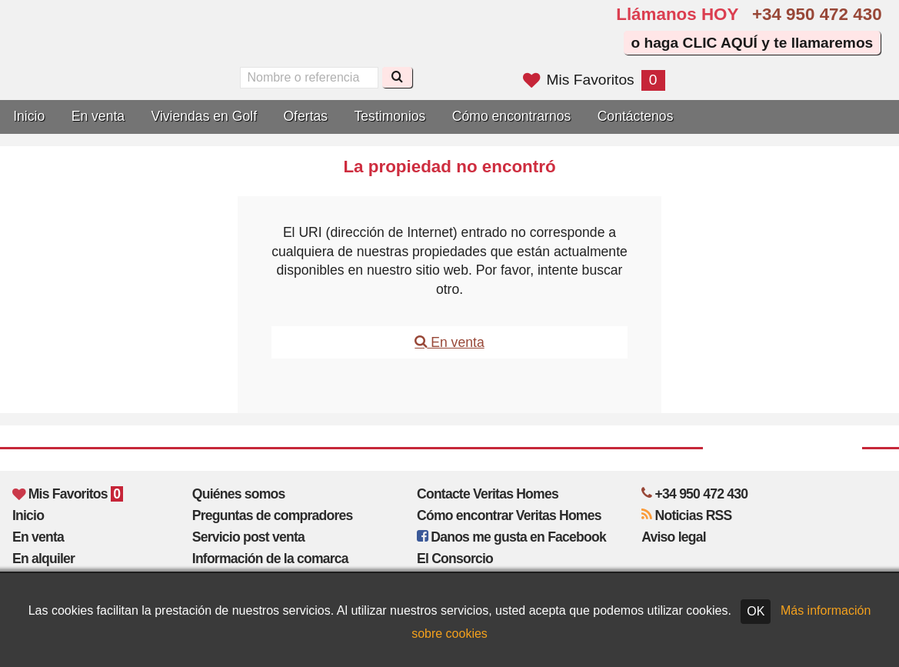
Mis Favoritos (594, 80)
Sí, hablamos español (293, 40)
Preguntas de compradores (272, 515)
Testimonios (390, 116)
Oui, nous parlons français (326, 40)
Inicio (29, 116)
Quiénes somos (238, 494)
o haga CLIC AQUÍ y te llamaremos (752, 43)
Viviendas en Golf (204, 116)
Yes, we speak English (260, 40)
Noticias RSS (686, 515)
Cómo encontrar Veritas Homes (509, 515)
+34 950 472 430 (817, 14)
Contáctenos (636, 116)
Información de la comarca (270, 558)
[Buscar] (397, 77)
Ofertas (305, 116)
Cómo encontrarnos (511, 116)
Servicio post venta (248, 537)
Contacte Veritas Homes (487, 494)
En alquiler (43, 558)
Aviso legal (673, 537)
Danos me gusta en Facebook (511, 537)
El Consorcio (455, 558)
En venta (98, 116)
